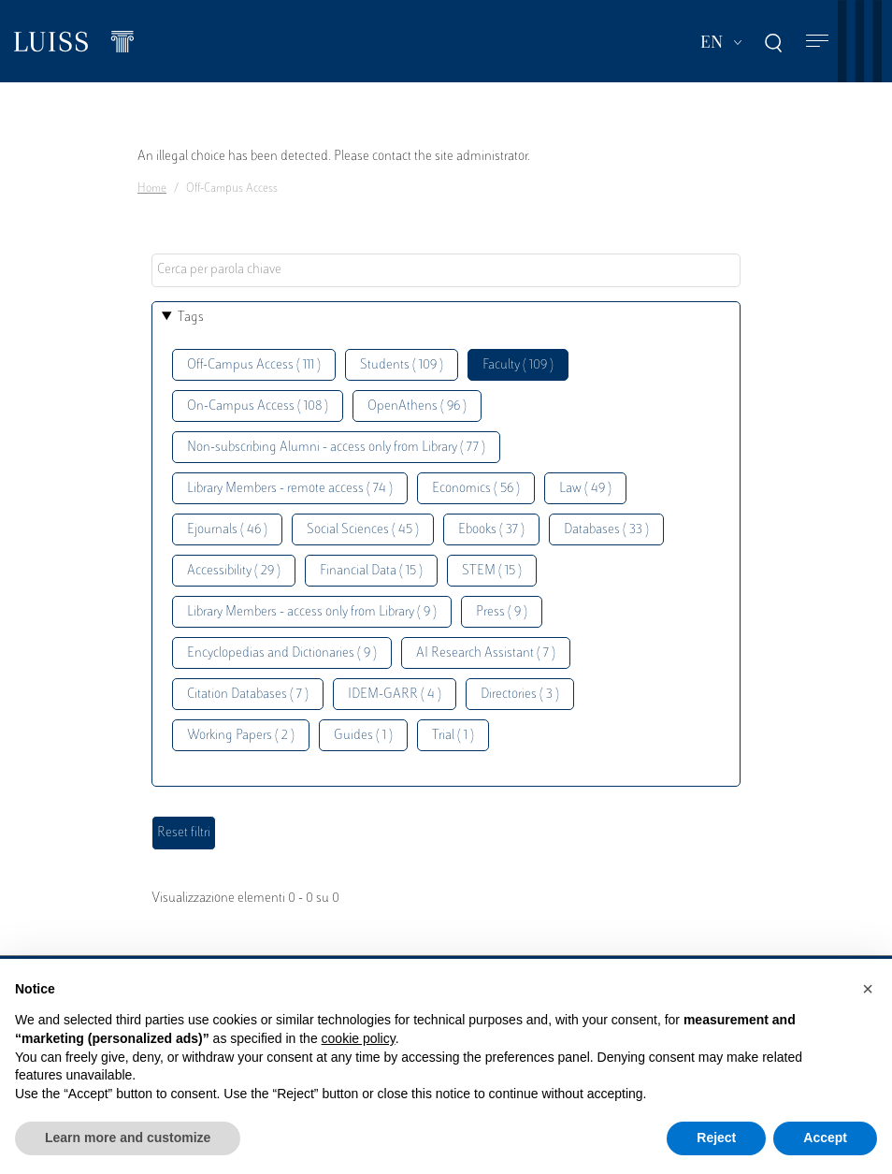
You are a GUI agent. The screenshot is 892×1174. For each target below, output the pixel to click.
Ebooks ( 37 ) (491, 530)
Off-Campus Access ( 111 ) (254, 365)
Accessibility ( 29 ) (234, 571)
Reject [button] (716, 1137)
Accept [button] (825, 1137)
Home (151, 189)
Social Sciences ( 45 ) (363, 530)
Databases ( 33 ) (606, 530)
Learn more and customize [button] (127, 1137)
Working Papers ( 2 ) (241, 736)
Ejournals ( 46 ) (227, 530)
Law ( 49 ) (585, 489)
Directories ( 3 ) (520, 695)
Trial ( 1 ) (453, 736)
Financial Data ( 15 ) (371, 571)
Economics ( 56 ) (476, 489)
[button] (868, 989)
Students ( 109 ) (401, 365)
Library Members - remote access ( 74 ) (290, 489)
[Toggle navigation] (817, 42)
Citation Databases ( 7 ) (248, 695)
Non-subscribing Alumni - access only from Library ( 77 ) (336, 448)
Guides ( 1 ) (363, 736)
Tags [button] (191, 318)
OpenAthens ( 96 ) (417, 406)
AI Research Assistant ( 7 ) (485, 653)
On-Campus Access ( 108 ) (257, 406)
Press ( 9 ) (501, 612)
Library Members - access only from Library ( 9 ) (312, 612)
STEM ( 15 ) (492, 571)
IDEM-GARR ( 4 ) (394, 695)
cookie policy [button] (359, 1038)
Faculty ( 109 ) (518, 365)
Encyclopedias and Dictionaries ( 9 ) (282, 653)
